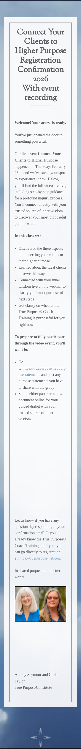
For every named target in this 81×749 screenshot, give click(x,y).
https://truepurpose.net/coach (40, 558)
